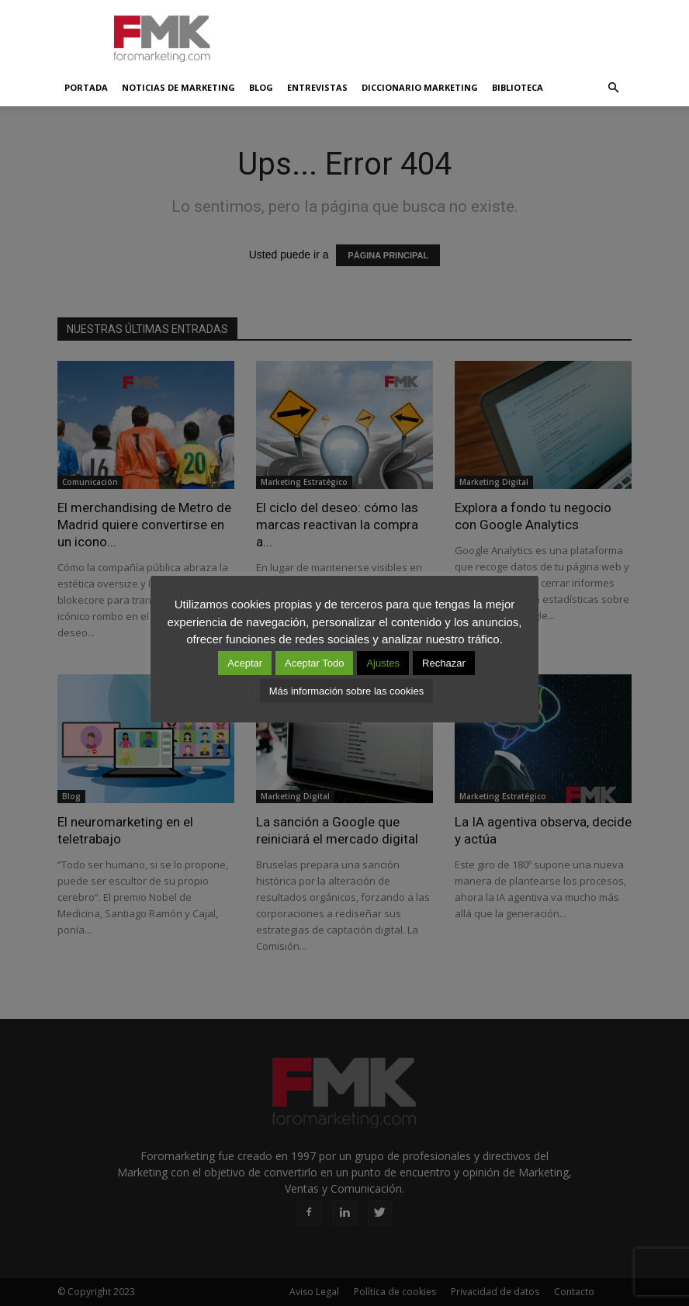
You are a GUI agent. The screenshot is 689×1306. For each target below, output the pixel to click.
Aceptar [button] (244, 663)
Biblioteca (517, 87)
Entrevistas (317, 87)
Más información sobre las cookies (346, 691)
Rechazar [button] (444, 663)
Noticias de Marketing (178, 87)
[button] (613, 87)
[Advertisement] (449, 34)
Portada (86, 87)
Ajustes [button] (383, 663)
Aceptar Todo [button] (314, 663)
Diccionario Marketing (420, 87)
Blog (261, 87)
